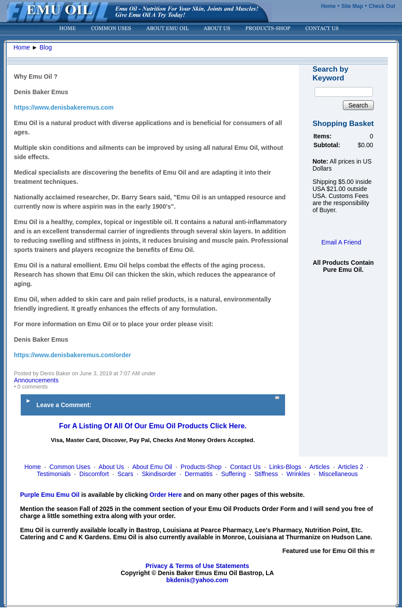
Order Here (166, 494)
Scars (125, 473)
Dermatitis (199, 473)
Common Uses (69, 466)
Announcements (36, 380)
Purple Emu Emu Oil (50, 494)
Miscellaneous (338, 473)
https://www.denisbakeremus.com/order (72, 354)
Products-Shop (201, 466)
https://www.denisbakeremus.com (64, 107)
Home (328, 6)
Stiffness (266, 473)
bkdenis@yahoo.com (197, 579)
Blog (46, 47)
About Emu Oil (152, 466)
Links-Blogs (285, 466)
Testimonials (54, 473)
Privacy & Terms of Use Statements (197, 565)
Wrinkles (298, 473)
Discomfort (94, 473)
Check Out (381, 6)
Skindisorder (159, 473)
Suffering (233, 473)
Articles (319, 466)
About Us (111, 466)
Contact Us (245, 466)
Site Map (352, 6)
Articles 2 (351, 466)
